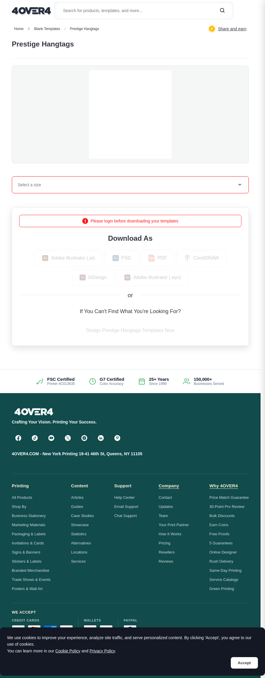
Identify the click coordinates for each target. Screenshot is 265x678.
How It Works (170, 534)
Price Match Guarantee (229, 497)
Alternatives (81, 543)
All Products (22, 497)
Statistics (78, 534)
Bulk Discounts (222, 516)
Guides (77, 506)
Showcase (80, 525)
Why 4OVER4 (223, 485)
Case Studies (82, 516)
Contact (165, 497)
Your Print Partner (174, 525)
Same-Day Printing (225, 570)
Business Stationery (29, 516)
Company (169, 485)
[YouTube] (51, 437)
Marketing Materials (28, 525)
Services (78, 561)
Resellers (167, 552)
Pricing (164, 543)
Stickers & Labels (26, 561)
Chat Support (125, 516)
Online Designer (223, 552)
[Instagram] (84, 437)
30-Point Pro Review (226, 506)
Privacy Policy (102, 651)
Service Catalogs (223, 579)
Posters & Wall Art (27, 588)
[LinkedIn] (100, 437)
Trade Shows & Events (31, 579)
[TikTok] (34, 437)
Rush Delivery (221, 561)
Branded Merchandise (30, 570)
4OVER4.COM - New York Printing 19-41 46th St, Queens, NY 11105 (77, 453)
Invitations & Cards (28, 543)
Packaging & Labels (29, 534)
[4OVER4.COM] (31, 10)
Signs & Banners (26, 552)
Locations (79, 552)
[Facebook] (18, 437)
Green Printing (221, 588)
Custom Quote (228, 44)
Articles (77, 497)
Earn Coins (218, 525)
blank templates (47, 29)
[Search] (222, 10)
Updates (166, 506)
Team (163, 516)
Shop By (19, 506)
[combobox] (18, 184)
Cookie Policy (67, 651)
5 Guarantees (221, 543)
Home (19, 29)
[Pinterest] (117, 437)
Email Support (126, 506)
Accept (244, 663)
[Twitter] (67, 437)
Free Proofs (219, 534)
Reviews (166, 561)
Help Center (124, 497)
